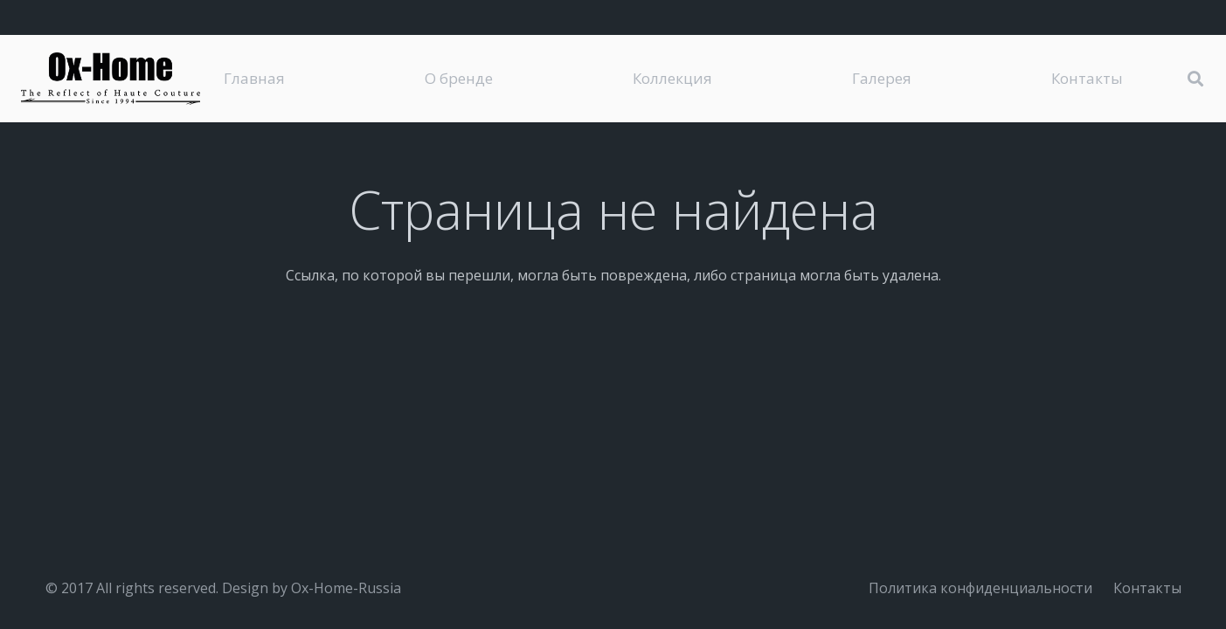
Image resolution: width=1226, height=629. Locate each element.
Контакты (1147, 588)
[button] (1195, 79)
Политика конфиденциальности (980, 588)
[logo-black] (110, 78)
